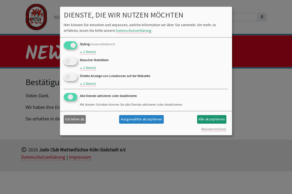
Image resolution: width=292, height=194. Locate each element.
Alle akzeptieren (211, 119)
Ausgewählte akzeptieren (141, 119)
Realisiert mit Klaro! (213, 129)
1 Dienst (88, 51)
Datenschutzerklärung (133, 30)
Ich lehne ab (74, 119)
